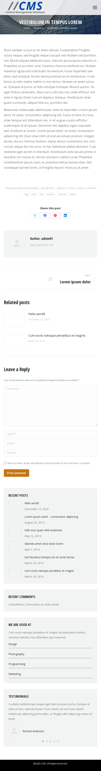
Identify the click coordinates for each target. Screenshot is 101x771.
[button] (43, 741)
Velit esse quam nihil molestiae (43, 530)
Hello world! (36, 314)
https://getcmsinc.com (42, 245)
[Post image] (14, 319)
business (51, 194)
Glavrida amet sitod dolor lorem (43, 543)
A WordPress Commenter (24, 604)
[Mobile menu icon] (95, 7)
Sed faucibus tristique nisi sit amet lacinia (49, 557)
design (73, 194)
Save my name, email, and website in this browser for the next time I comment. (48, 463)
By (48, 188)
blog (41, 194)
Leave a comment (86, 188)
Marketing (33, 188)
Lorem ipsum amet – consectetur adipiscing (51, 516)
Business (22, 188)
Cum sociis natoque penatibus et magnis (57, 335)
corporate (62, 194)
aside (33, 194)
